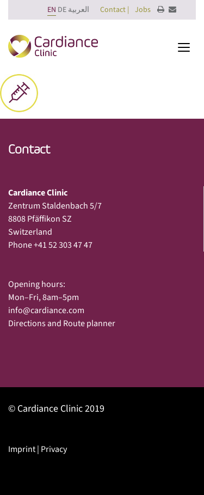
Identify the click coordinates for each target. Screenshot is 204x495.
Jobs (143, 9)
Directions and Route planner (61, 323)
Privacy (54, 449)
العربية (78, 9)
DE (62, 9)
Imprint (21, 449)
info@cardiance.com (46, 310)
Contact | (114, 9)
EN (51, 9)
